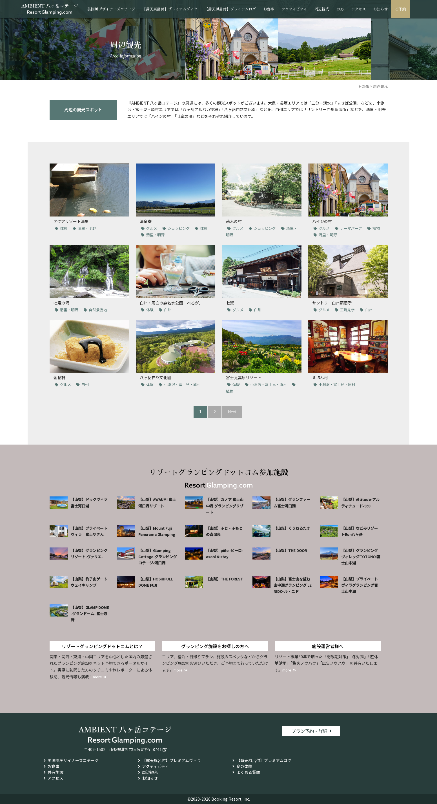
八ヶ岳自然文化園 (155, 377)
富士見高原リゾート (243, 377)
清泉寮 (146, 221)
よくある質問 (248, 772)
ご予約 (400, 9)
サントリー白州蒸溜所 (332, 303)
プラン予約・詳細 (309, 731)
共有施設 (55, 772)
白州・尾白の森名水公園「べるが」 (171, 303)
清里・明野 (87, 228)
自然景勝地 (98, 309)
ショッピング (179, 228)
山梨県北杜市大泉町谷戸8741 (135, 749)
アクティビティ (294, 9)
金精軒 (59, 377)
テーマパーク (351, 228)
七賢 (230, 303)
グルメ (151, 228)
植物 (376, 228)
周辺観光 (321, 9)
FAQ (339, 9)
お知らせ (380, 9)
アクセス (358, 9)
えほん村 (320, 377)
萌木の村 (234, 221)
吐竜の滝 (61, 303)
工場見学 (347, 309)
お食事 (268, 9)
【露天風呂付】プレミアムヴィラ (169, 9)
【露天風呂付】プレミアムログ (230, 9)
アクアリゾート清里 (71, 221)
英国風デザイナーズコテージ (111, 9)
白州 (167, 309)
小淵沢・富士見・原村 (182, 384)
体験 (63, 228)
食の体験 (244, 766)
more (98, 676)
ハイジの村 (322, 221)
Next (232, 411)
